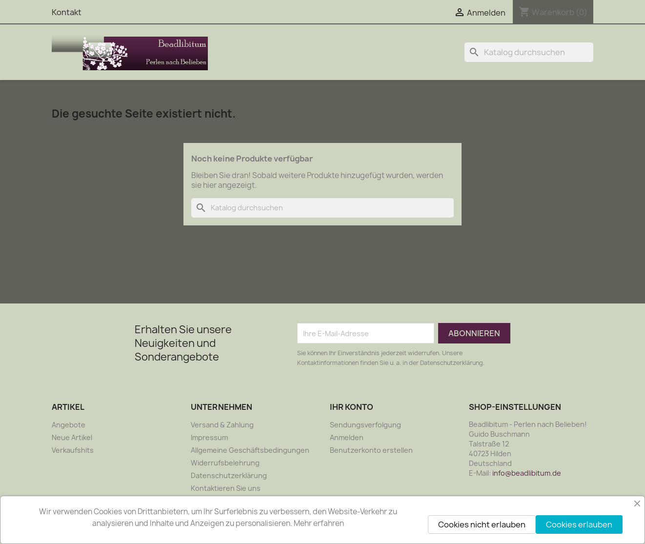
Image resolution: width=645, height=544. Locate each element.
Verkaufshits (73, 450)
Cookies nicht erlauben (481, 524)
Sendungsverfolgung (365, 424)
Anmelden (346, 437)
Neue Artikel (72, 437)
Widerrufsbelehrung (225, 462)
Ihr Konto (351, 407)
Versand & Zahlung (222, 424)
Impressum (209, 437)
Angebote (68, 424)
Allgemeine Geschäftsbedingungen (250, 450)
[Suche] (528, 52)
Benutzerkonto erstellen (371, 450)
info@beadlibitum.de (526, 473)
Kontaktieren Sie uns (226, 488)
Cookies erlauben (579, 524)
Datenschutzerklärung (229, 475)
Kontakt (66, 12)
